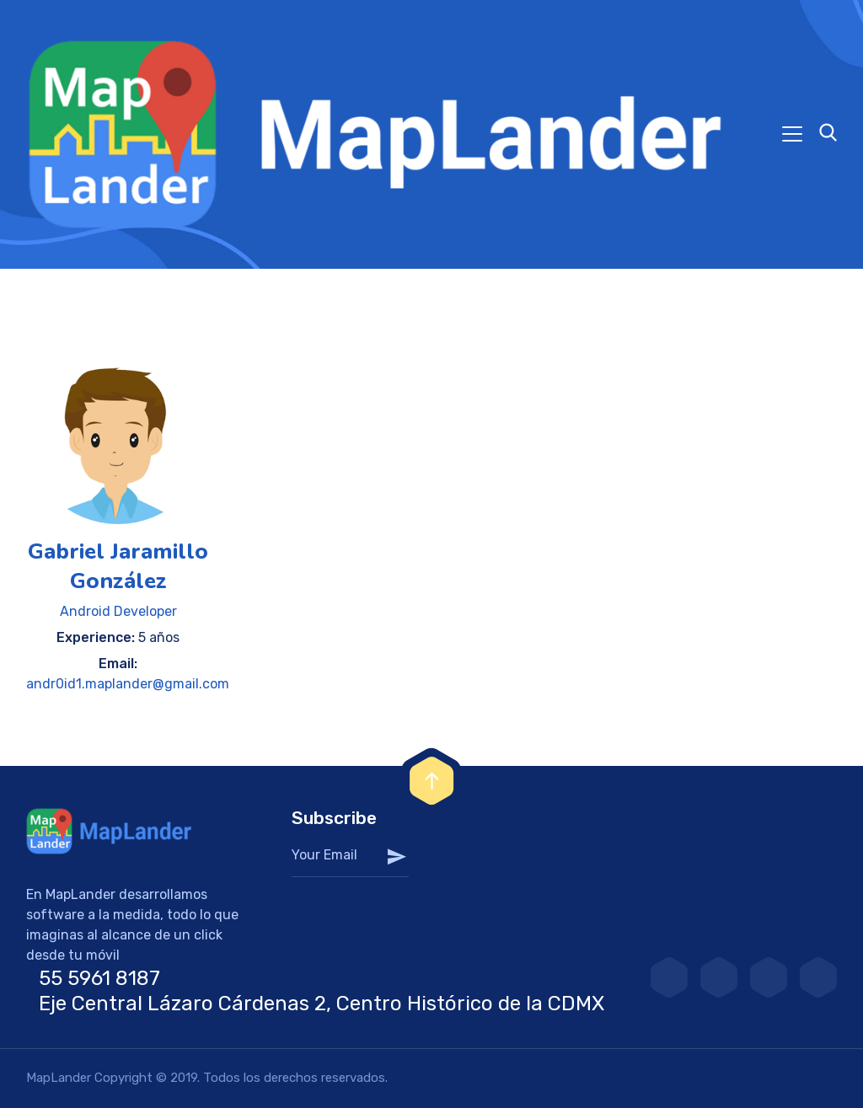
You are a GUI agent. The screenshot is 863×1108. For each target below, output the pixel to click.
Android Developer (118, 611)
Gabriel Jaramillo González (118, 566)
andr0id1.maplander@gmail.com (127, 684)
